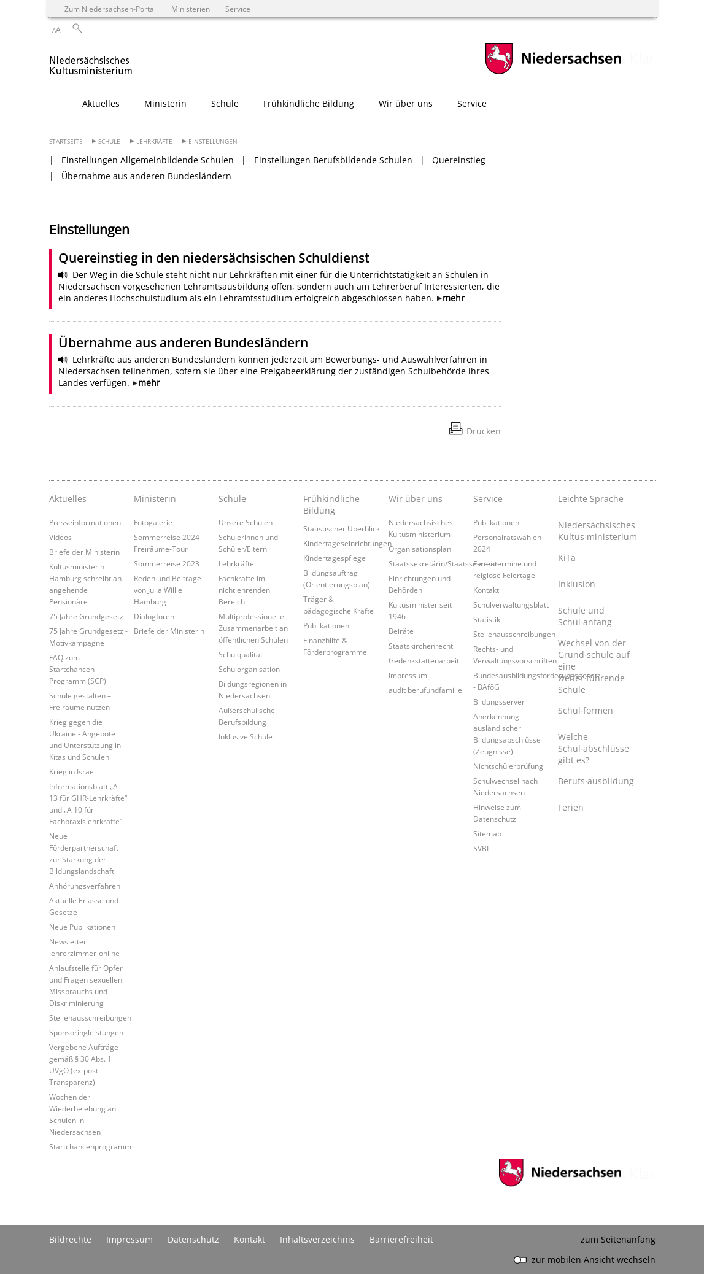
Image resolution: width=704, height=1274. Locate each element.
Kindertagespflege (334, 558)
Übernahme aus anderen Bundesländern (146, 176)
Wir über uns (416, 498)
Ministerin (155, 498)
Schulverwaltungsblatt (511, 604)
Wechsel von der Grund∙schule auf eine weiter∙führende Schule (594, 666)
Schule (109, 141)
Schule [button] (225, 103)
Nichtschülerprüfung (508, 766)
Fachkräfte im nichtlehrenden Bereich (244, 589)
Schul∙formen (585, 710)
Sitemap (487, 833)
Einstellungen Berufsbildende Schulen (333, 160)
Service (488, 498)
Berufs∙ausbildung (596, 781)
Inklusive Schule (246, 736)
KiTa (567, 557)
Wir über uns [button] (406, 103)
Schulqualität (241, 654)
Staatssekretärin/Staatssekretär (443, 563)
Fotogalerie (153, 522)
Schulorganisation (249, 669)
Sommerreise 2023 (166, 563)
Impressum (408, 675)
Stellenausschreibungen (90, 1017)
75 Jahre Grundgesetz (86, 616)
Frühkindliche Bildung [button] (308, 103)
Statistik (486, 619)
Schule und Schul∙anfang (585, 616)
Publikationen (326, 625)
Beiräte (401, 631)
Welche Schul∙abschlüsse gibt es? (593, 748)
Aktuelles (68, 498)
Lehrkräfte (154, 141)
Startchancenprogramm (90, 1146)
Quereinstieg (458, 160)
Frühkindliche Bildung (331, 504)
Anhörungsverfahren (84, 885)
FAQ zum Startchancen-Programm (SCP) (77, 668)
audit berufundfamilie (425, 690)
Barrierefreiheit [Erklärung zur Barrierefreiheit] (401, 1239)
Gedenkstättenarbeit (424, 660)
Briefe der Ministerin (84, 552)
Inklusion (576, 584)
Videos (60, 537)
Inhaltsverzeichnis (317, 1239)
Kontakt (486, 590)
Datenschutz (193, 1239)
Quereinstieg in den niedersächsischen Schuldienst (213, 257)
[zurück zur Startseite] (91, 60)
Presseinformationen (85, 522)
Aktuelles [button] (101, 103)
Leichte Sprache (591, 498)
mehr (454, 298)
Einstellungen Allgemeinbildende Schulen (147, 160)
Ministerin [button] (165, 103)
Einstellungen (213, 141)
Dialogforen (154, 616)
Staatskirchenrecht (421, 646)
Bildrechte (70, 1239)
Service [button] (472, 103)
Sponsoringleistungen (86, 1032)
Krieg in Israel (72, 771)
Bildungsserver (499, 701)
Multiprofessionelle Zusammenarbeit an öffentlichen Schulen (253, 627)
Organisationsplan (420, 549)
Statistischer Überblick (341, 528)
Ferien (571, 807)
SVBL (481, 848)
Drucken (483, 431)
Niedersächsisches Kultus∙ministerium (597, 530)
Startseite (66, 141)
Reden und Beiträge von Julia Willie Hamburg (167, 589)
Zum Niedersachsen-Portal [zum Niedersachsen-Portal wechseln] (110, 9)
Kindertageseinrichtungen (347, 543)
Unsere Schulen (246, 522)
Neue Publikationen (82, 927)
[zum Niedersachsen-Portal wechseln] (553, 73)
